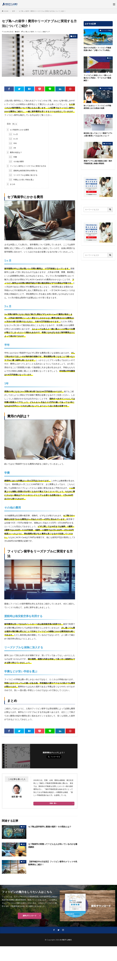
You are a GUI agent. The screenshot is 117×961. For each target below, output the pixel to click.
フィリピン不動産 (106, 30)
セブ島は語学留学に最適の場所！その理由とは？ (49, 826)
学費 (13, 157)
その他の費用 (16, 161)
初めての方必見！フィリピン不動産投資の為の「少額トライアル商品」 (97, 49)
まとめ (10, 184)
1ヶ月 (13, 134)
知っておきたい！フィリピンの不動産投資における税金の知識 (97, 106)
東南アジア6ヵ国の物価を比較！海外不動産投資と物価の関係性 (98, 162)
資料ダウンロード (29, 916)
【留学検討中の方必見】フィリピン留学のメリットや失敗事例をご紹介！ (52, 863)
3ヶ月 (13, 138)
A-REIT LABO (66, 940)
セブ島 (25, 32)
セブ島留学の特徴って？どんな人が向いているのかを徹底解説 (52, 845)
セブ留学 (31, 32)
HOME (6, 11)
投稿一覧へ (53, 803)
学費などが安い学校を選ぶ (21, 179)
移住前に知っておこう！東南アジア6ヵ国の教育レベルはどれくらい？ (98, 134)
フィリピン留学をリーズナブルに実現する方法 (26, 166)
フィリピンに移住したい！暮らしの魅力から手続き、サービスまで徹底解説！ (97, 77)
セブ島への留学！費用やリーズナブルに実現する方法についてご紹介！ (42, 11)
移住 (110, 58)
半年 (13, 143)
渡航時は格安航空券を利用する (23, 170)
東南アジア (46, 32)
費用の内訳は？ (14, 152)
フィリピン (38, 32)
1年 (12, 147)
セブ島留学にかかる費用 (17, 129)
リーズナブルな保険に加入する (23, 175)
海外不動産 (108, 143)
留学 (13, 11)
